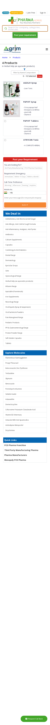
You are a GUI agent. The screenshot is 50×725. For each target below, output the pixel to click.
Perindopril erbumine (13, 389)
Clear (40, 76)
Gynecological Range (13, 276)
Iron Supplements (12, 297)
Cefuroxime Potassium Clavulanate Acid (20, 409)
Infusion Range (11, 286)
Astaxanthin (9, 399)
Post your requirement (25, 35)
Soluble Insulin (10, 394)
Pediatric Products (12, 322)
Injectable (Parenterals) (14, 291)
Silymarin (8, 378)
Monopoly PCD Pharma (15, 460)
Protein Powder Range (13, 333)
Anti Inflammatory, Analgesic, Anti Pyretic (20, 229)
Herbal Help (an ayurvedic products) (19, 281)
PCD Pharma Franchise (15, 445)
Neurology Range (12, 302)
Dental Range (10, 255)
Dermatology (10, 260)
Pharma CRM (17, 12)
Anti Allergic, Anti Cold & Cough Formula (20, 224)
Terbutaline (9, 373)
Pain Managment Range (14, 317)
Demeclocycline (11, 404)
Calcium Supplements (13, 240)
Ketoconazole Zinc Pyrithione (16, 368)
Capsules (8, 245)
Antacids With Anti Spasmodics (17, 420)
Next (25, 205)
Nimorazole (9, 384)
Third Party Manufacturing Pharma (21, 450)
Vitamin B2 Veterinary (13, 415)
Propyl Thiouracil (11, 363)
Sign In (43, 12)
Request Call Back (34, 719)
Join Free (30, 12)
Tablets (8, 343)
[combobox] (25, 28)
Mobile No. (8, 189)
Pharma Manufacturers (15, 455)
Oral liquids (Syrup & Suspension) (18, 307)
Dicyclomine (10, 430)
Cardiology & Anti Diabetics (15, 250)
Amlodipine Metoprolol (14, 425)
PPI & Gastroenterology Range (16, 328)
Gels (7, 271)
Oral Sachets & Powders (14, 312)
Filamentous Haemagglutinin (16, 358)
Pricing (6, 13)
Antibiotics (9, 234)
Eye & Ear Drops (11, 265)
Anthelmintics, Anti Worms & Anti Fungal (20, 219)
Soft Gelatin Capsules (13, 338)
